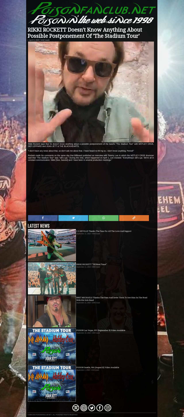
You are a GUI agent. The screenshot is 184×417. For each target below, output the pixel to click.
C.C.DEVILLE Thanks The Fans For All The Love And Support (103, 231)
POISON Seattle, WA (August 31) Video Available (97, 367)
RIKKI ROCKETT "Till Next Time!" (91, 264)
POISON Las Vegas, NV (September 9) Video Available (100, 330)
